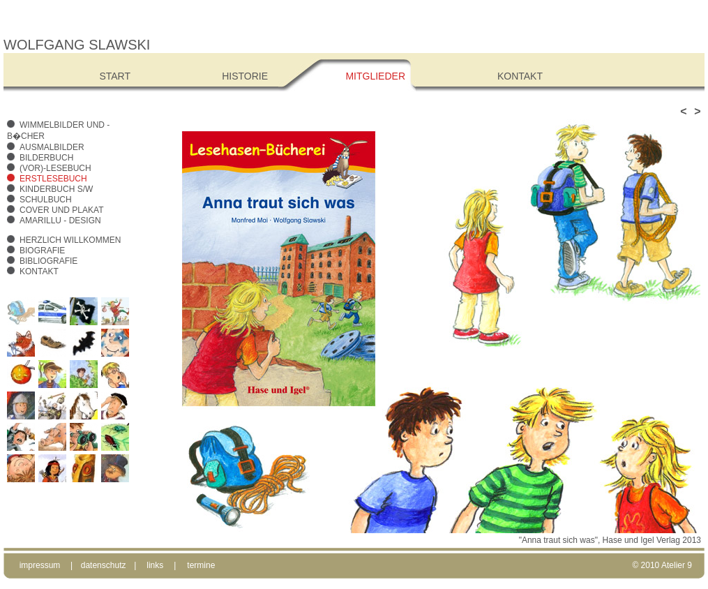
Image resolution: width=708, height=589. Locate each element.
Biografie (42, 250)
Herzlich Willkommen (70, 240)
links (154, 565)
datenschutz (103, 565)
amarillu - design (60, 220)
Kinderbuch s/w (56, 189)
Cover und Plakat (61, 210)
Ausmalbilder (52, 147)
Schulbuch (46, 199)
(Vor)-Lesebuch (55, 168)
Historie (245, 76)
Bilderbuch (46, 158)
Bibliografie (48, 261)
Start (114, 76)
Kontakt (39, 271)
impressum (40, 565)
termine (201, 565)
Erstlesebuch (53, 179)
